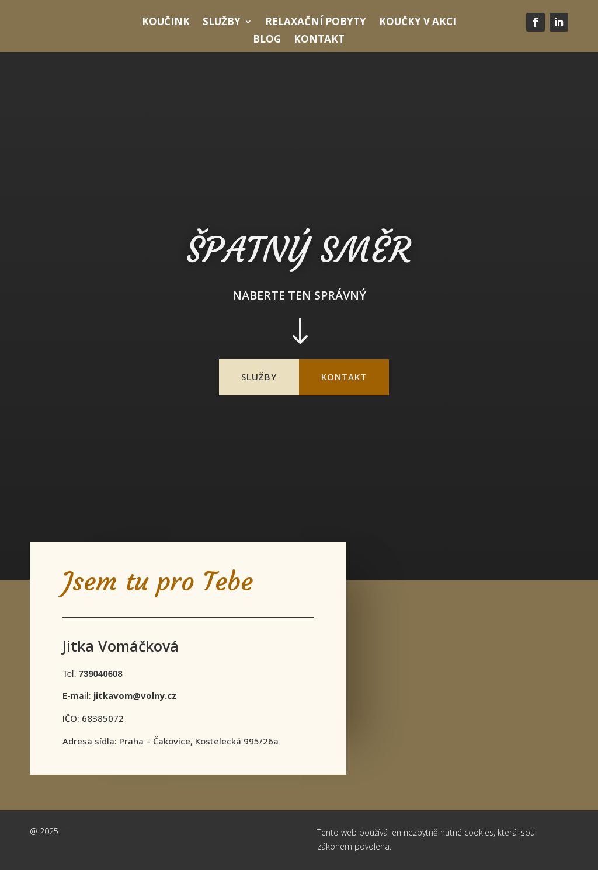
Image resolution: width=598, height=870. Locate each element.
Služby (222, 23)
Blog (267, 40)
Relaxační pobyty (315, 23)
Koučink (166, 23)
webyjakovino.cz (91, 831)
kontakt (344, 376)
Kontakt (319, 40)
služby (259, 376)
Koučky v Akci (417, 23)
